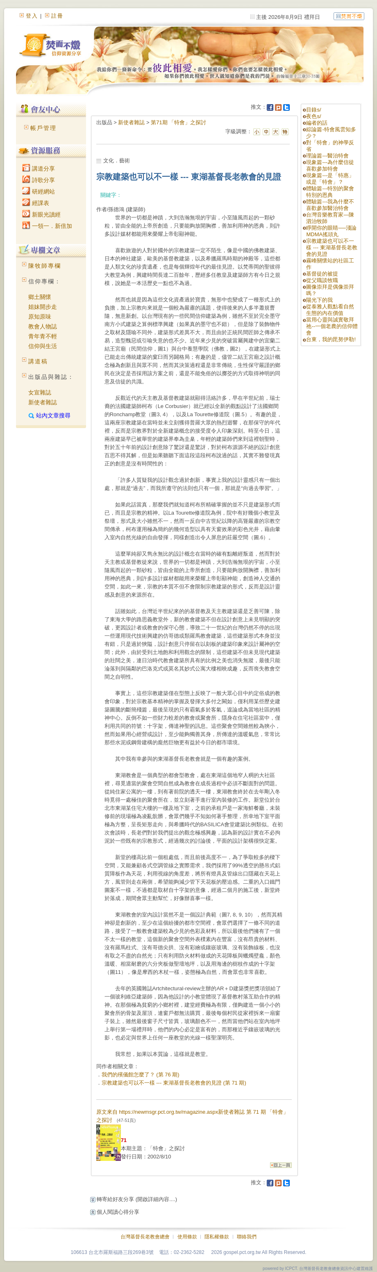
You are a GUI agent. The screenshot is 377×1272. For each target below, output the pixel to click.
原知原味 (39, 316)
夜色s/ (313, 116)
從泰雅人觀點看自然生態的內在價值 (330, 309)
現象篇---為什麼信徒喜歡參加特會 (330, 165)
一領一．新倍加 (47, 226)
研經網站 (38, 191)
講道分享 (38, 168)
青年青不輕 (42, 336)
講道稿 (38, 361)
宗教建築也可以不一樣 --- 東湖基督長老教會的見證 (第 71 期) (174, 1083)
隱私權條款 (216, 1237)
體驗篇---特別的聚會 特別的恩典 (330, 191)
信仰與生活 (42, 346)
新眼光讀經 (41, 214)
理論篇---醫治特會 (327, 156)
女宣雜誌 (39, 392)
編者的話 (316, 123)
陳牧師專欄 (44, 265)
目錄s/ (313, 110)
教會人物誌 (42, 326)
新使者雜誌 (42, 402)
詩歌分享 (38, 180)
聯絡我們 (247, 1237)
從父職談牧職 (322, 280)
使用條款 (187, 1237)
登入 (32, 16)
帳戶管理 (43, 128)
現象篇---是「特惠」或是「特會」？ (330, 178)
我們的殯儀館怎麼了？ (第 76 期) (140, 1074)
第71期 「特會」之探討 (178, 122)
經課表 (35, 203)
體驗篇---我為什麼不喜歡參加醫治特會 (330, 204)
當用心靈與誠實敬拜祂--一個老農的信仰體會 (332, 326)
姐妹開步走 (42, 306)
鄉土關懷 (39, 297)
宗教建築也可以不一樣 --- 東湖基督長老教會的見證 (331, 247)
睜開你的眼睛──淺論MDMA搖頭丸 (331, 231)
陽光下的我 (319, 300)
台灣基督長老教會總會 (145, 1237)
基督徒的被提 (322, 274)
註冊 (57, 16)
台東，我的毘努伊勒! (331, 339)
